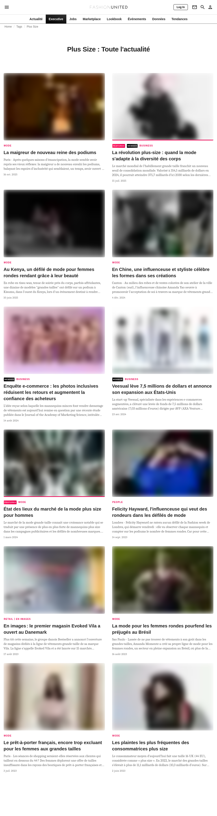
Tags (19, 26)
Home (8, 26)
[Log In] (181, 7)
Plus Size (32, 26)
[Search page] (203, 7)
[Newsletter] (195, 7)
